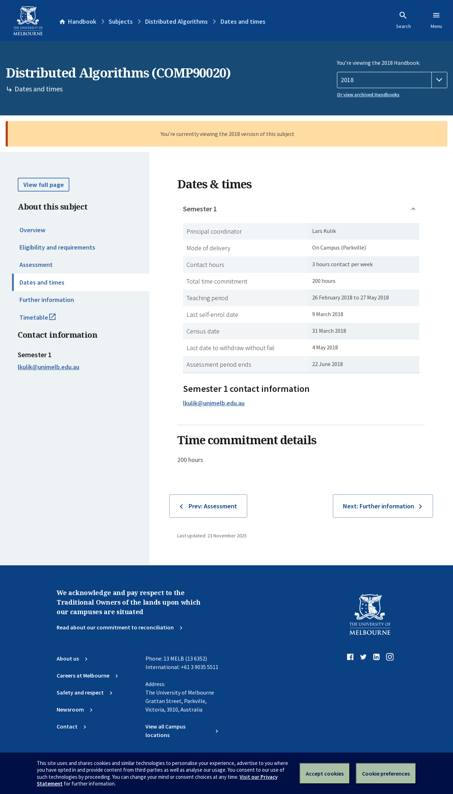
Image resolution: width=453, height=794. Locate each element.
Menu (436, 20)
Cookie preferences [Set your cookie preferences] (386, 773)
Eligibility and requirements (57, 247)
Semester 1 (200, 208)
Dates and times (41, 282)
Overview (32, 230)
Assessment (36, 265)
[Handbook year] (392, 80)
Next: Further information (378, 506)
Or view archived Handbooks (368, 94)
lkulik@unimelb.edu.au (48, 367)
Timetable (45, 320)
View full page (43, 185)
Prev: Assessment (213, 506)
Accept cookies (325, 773)
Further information (46, 300)
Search (403, 20)
